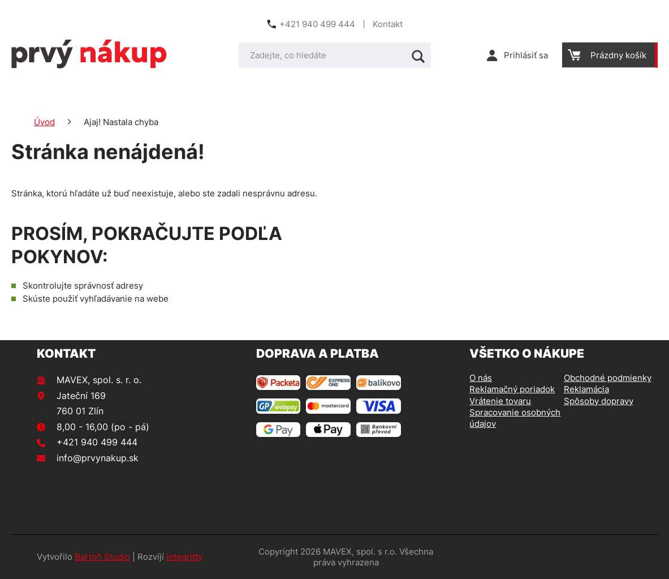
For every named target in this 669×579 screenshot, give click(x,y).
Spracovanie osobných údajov (514, 418)
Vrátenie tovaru (500, 401)
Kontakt (388, 24)
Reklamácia (586, 389)
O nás (480, 377)
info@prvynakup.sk (98, 458)
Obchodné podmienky (607, 377)
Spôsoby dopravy (598, 401)
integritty (184, 556)
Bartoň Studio (102, 556)
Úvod (44, 122)
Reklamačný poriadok (512, 389)
